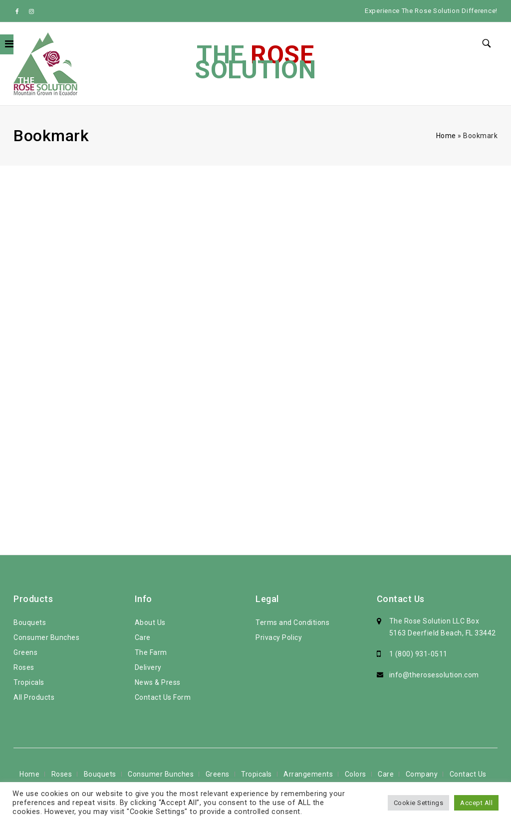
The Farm (151, 652)
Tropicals (28, 682)
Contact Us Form (163, 697)
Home (446, 136)
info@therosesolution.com (434, 675)
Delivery (148, 667)
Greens (25, 652)
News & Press (158, 682)
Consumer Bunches (46, 637)
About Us (150, 622)
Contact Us (468, 774)
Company (422, 774)
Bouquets (29, 622)
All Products (33, 697)
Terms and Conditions (292, 622)
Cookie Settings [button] (419, 803)
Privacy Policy (279, 637)
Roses (23, 667)
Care (143, 637)
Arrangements (308, 774)
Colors (355, 774)
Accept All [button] (476, 803)
